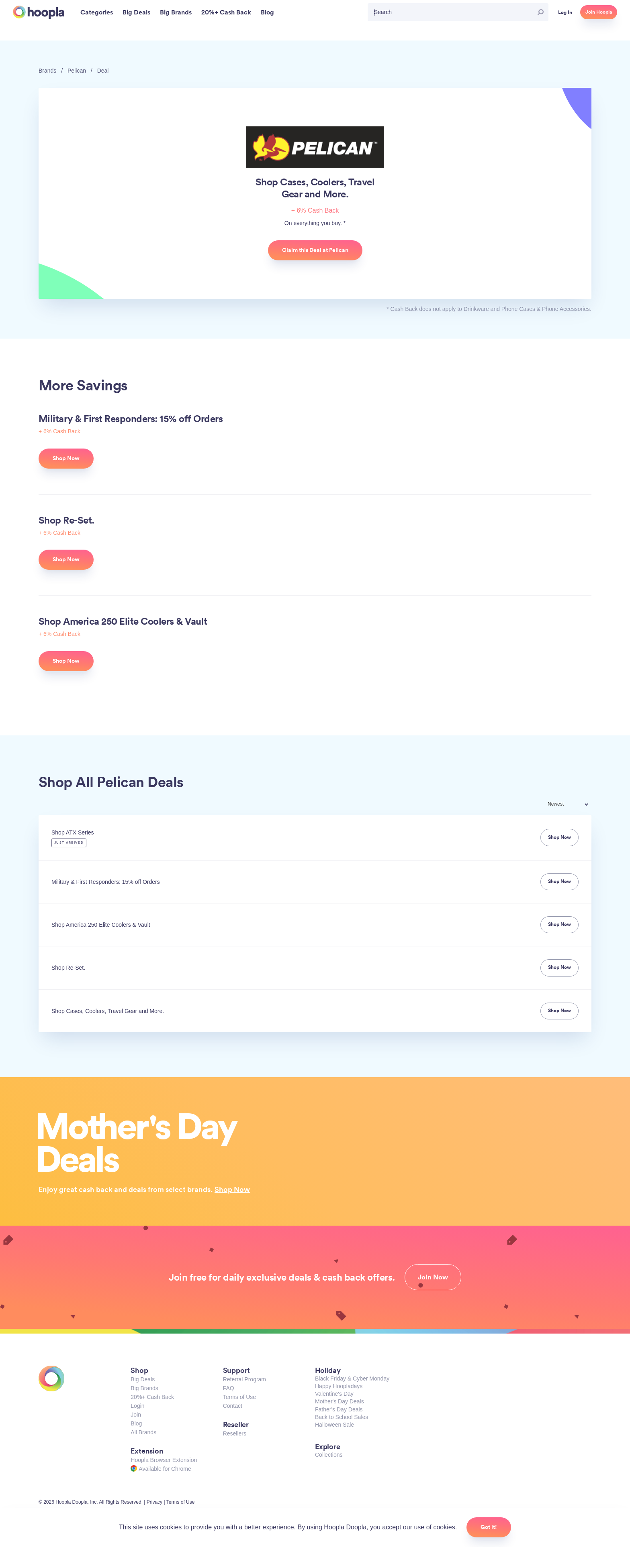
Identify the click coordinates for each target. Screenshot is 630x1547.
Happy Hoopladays (338, 1386)
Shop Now (232, 1189)
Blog (136, 1423)
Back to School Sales (341, 1417)
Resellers (234, 1433)
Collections (328, 1455)
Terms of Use (239, 1397)
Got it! (489, 1527)
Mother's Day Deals (339, 1401)
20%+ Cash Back (152, 1397)
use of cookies (434, 1527)
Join (136, 1414)
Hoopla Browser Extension (164, 1460)
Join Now (433, 1277)
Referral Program (244, 1379)
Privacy (154, 1502)
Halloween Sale (334, 1424)
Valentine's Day (334, 1394)
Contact (232, 1406)
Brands (47, 70)
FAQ (228, 1388)
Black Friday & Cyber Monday (352, 1378)
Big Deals (143, 1379)
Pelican (77, 70)
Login (137, 1406)
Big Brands (144, 1388)
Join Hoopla (598, 12)
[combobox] (573, 805)
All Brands (143, 1432)
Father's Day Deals (339, 1409)
